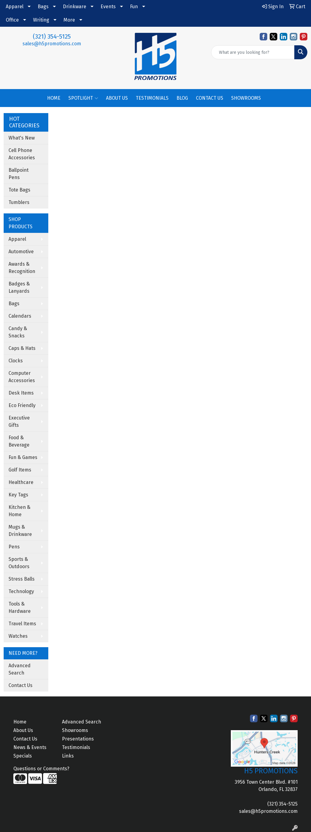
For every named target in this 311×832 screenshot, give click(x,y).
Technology (21, 591)
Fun (134, 6)
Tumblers (19, 202)
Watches (18, 636)
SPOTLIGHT (83, 98)
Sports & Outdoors (19, 562)
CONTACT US (209, 98)
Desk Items (21, 393)
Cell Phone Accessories (22, 154)
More (69, 20)
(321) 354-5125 (52, 36)
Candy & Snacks (18, 332)
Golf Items (20, 470)
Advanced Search (20, 669)
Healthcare (21, 482)
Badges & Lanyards (19, 287)
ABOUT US (117, 98)
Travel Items (22, 624)
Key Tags (18, 495)
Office (12, 20)
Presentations (78, 739)
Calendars (20, 316)
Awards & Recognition (22, 267)
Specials (22, 756)
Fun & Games (23, 457)
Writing (41, 20)
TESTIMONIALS (152, 98)
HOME (53, 98)
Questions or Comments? (41, 769)
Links (68, 756)
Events (108, 6)
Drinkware (74, 6)
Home (19, 722)
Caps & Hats (22, 348)
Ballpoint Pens (19, 173)
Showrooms (75, 730)
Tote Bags (19, 190)
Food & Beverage (19, 441)
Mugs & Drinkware (20, 530)
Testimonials (76, 747)
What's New (22, 138)
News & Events (29, 747)
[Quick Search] (253, 52)
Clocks (16, 361)
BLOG (182, 98)
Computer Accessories (22, 376)
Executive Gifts (19, 421)
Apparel (14, 6)
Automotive (21, 251)
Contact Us (20, 685)
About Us (23, 730)
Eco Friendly (22, 405)
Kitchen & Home (19, 510)
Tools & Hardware (20, 607)
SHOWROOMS (246, 98)
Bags (43, 6)
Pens (14, 547)
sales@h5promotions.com (51, 44)
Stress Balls (22, 579)
